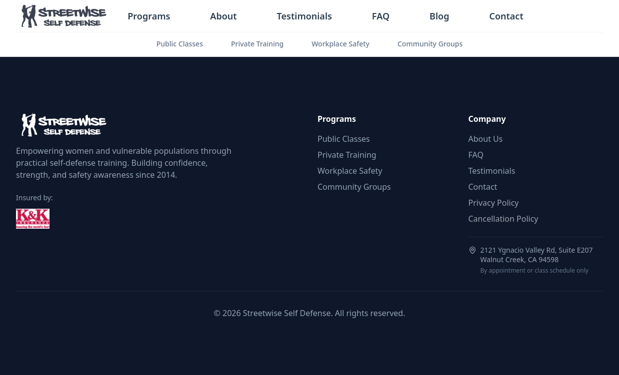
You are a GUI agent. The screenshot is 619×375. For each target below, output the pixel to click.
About (223, 16)
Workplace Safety (341, 43)
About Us (485, 138)
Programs (149, 16)
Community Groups (430, 43)
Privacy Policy (493, 202)
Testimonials (304, 16)
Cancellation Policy (503, 218)
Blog (439, 16)
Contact (506, 16)
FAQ (381, 16)
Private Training (257, 43)
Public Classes (179, 43)
